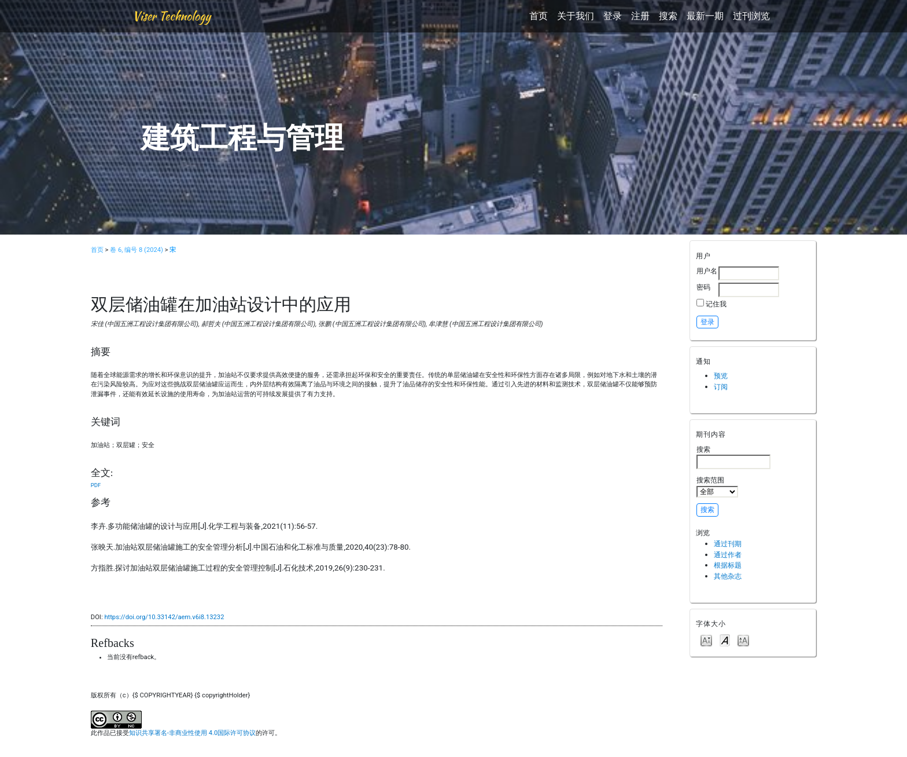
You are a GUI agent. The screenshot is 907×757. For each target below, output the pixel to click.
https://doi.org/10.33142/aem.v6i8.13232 (164, 617)
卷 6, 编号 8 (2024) (136, 250)
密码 (703, 287)
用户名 (706, 270)
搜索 (668, 15)
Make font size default (725, 639)
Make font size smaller (706, 639)
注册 (640, 15)
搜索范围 (717, 487)
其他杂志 (728, 576)
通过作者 (728, 554)
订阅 (721, 386)
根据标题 (728, 565)
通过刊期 (728, 543)
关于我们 (575, 15)
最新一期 (705, 15)
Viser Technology (171, 16)
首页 (538, 15)
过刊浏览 (751, 15)
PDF (96, 485)
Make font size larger (743, 639)
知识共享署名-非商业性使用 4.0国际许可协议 (192, 733)
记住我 (716, 303)
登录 (612, 15)
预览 (721, 375)
